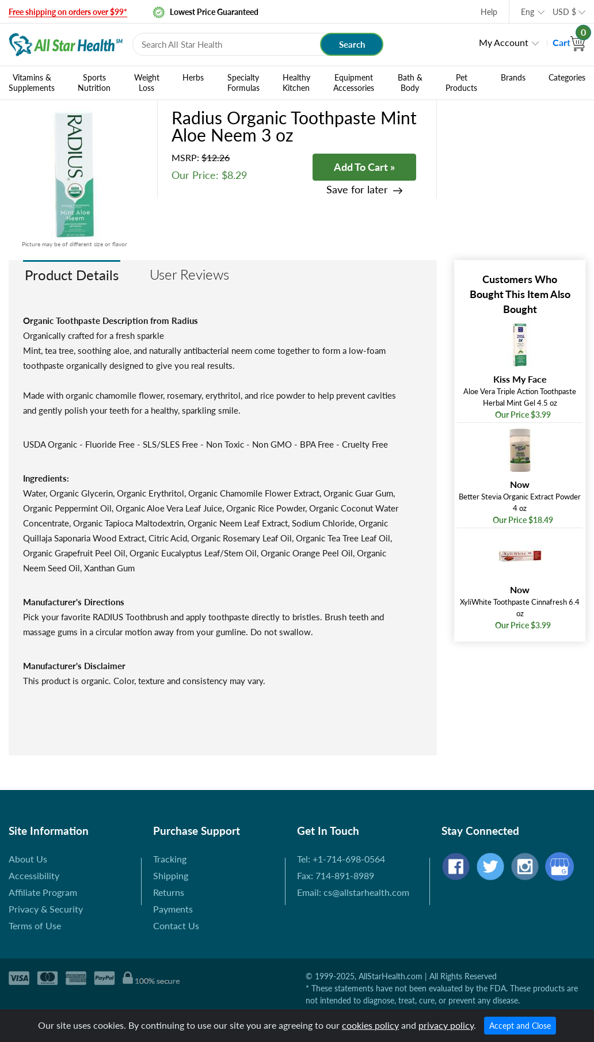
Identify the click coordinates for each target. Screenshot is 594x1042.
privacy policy (446, 1025)
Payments (173, 908)
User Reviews (189, 274)
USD (564, 12)
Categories (567, 77)
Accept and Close (520, 1025)
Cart (569, 42)
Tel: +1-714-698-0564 (341, 858)
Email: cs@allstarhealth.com (353, 892)
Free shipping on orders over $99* (68, 12)
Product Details (72, 274)
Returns (168, 892)
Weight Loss (146, 83)
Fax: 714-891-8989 (335, 875)
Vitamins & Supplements (32, 83)
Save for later (357, 190)
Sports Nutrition (94, 83)
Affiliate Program (43, 892)
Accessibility (34, 875)
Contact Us (176, 925)
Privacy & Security (46, 908)
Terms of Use (35, 925)
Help (489, 12)
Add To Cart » (364, 167)
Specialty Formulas (243, 83)
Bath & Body (410, 83)
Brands (513, 77)
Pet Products (461, 83)
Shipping (170, 875)
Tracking (169, 858)
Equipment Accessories (353, 83)
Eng (527, 12)
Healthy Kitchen (296, 83)
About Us (28, 858)
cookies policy (370, 1025)
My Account (503, 42)
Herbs (193, 77)
